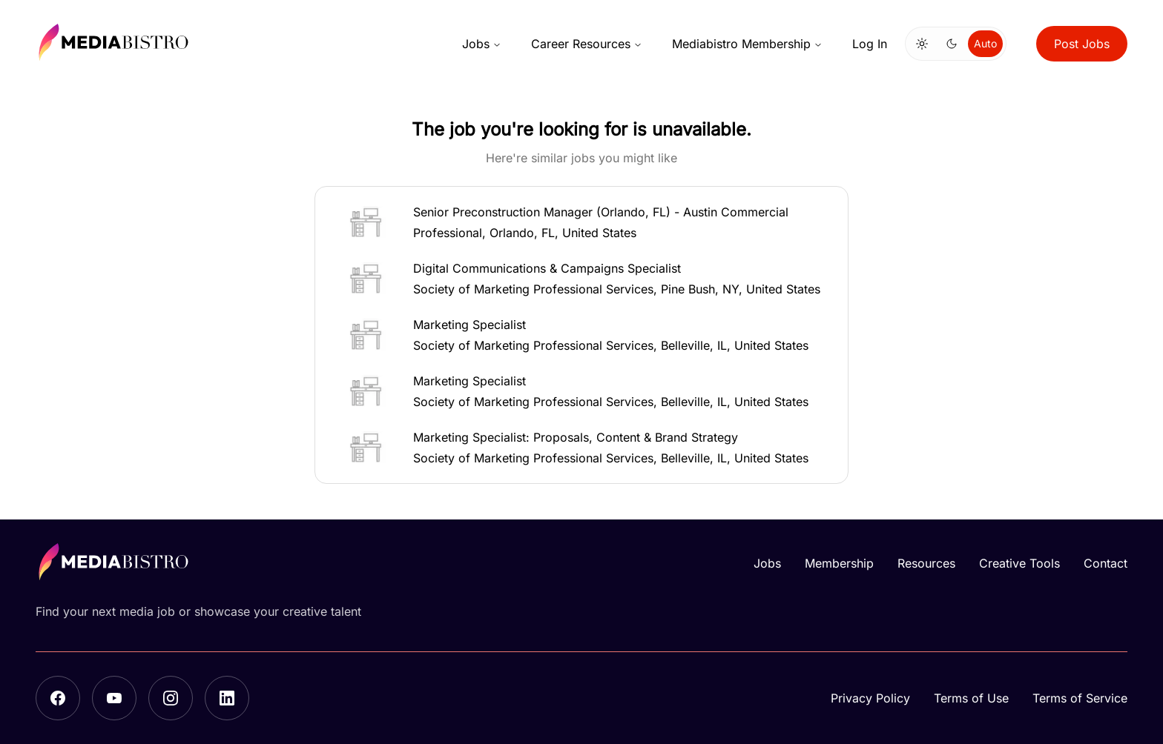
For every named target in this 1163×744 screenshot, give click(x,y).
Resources (926, 563)
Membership (839, 563)
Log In (869, 43)
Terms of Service (1079, 698)
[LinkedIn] (227, 698)
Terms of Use (971, 698)
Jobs (481, 43)
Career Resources (586, 43)
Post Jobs (1082, 43)
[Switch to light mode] (922, 43)
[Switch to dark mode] (951, 43)
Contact (1105, 563)
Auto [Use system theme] (985, 43)
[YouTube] (114, 698)
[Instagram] (170, 698)
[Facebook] (58, 698)
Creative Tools (1019, 563)
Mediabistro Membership (747, 43)
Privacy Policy (870, 698)
